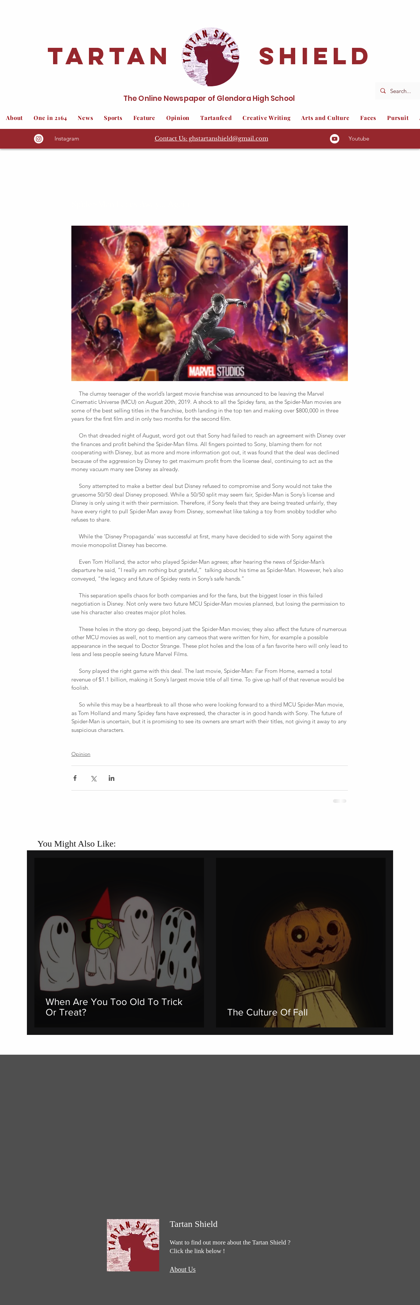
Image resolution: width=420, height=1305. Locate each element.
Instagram (67, 138)
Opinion (80, 754)
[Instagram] (38, 138)
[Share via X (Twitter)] (93, 778)
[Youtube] (334, 138)
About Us (183, 1269)
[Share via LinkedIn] (111, 778)
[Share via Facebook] (74, 778)
